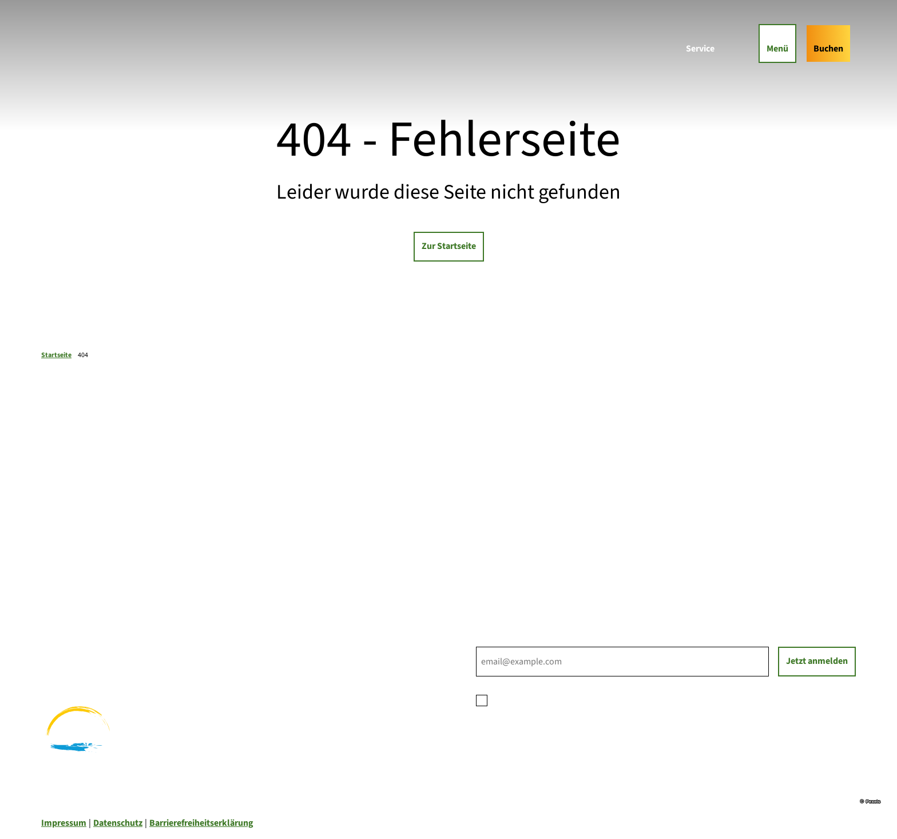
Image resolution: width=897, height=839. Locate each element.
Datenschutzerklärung (583, 699)
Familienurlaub (71, 621)
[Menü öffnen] (777, 43)
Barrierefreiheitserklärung (201, 823)
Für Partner (498, 546)
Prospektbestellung (515, 532)
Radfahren (61, 649)
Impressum (63, 823)
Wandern (59, 635)
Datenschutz (117, 823)
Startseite (56, 355)
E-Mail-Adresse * (507, 640)
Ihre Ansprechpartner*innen (531, 518)
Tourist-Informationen (520, 573)
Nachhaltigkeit (505, 559)
